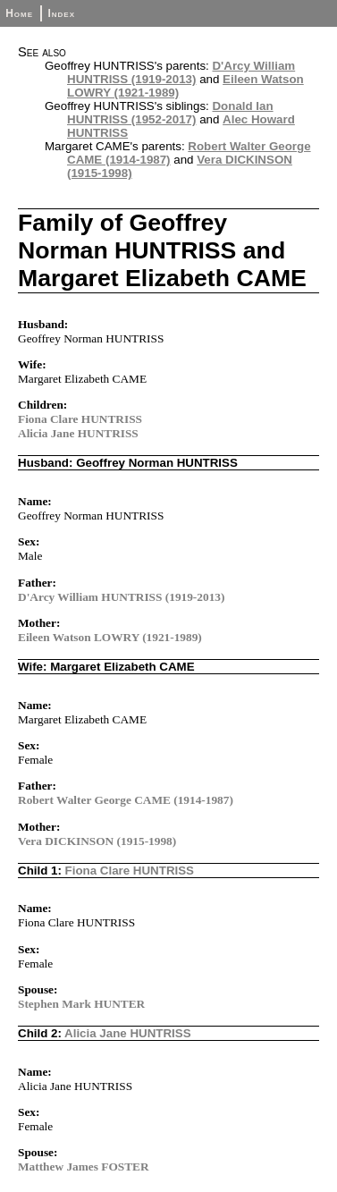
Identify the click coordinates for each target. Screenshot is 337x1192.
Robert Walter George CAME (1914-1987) (125, 800)
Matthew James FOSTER (83, 1166)
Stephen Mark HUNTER (81, 1003)
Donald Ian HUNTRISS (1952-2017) (170, 112)
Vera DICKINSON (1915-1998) (97, 841)
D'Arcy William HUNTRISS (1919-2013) (181, 72)
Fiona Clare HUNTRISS (80, 419)
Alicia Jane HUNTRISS (78, 433)
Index (61, 13)
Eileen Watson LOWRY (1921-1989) (110, 637)
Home (19, 13)
